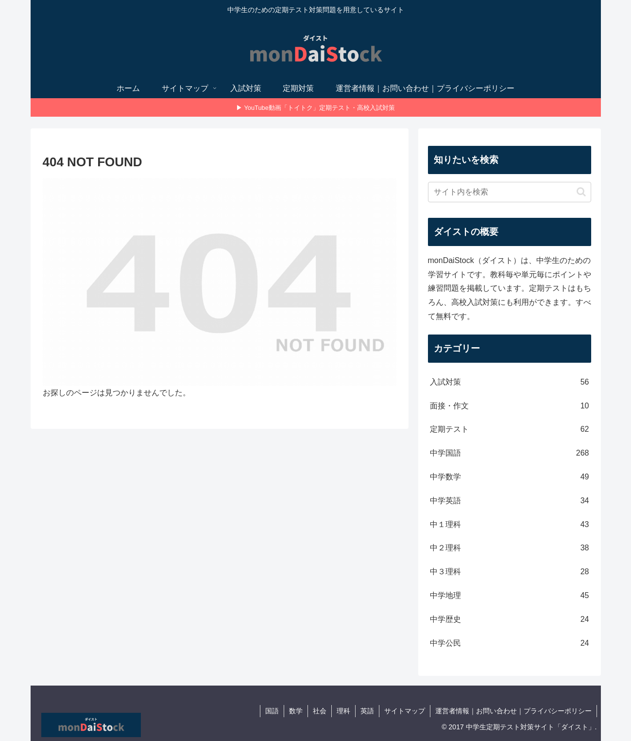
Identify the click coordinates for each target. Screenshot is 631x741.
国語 (272, 711)
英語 (367, 711)
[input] (509, 192)
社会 (319, 711)
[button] (581, 191)
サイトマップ (404, 711)
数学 (296, 711)
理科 (343, 711)
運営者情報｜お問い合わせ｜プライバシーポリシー (513, 711)
